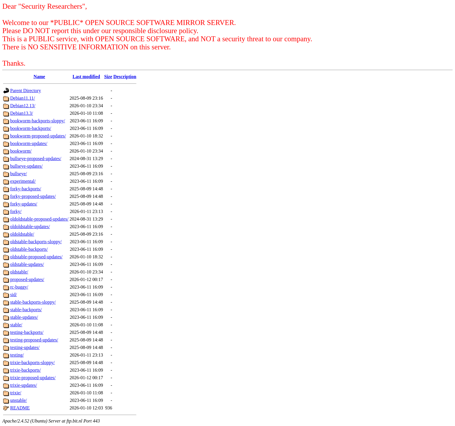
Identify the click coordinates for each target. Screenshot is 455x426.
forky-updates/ (23, 203)
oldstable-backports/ (29, 249)
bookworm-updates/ (28, 143)
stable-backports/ (26, 309)
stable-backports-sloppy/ (33, 302)
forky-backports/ (25, 188)
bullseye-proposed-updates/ (35, 158)
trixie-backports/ (25, 370)
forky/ (15, 211)
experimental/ (23, 181)
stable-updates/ (24, 317)
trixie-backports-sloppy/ (32, 362)
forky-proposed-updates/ (33, 196)
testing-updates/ (24, 347)
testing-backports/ (27, 332)
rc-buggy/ (19, 286)
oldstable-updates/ (27, 264)
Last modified (86, 76)
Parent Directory (25, 90)
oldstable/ (19, 271)
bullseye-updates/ (26, 166)
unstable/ (18, 400)
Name (39, 76)
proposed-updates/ (27, 279)
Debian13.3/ (21, 113)
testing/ (17, 354)
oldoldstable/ (22, 234)
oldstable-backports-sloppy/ (36, 241)
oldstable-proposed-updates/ (36, 256)
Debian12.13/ (22, 105)
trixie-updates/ (23, 385)
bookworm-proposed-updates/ (38, 135)
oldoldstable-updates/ (30, 226)
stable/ (16, 324)
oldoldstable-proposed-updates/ (39, 218)
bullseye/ (18, 173)
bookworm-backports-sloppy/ (37, 120)
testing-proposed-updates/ (34, 339)
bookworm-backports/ (30, 128)
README (20, 407)
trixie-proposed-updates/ (32, 377)
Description (124, 76)
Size (108, 76)
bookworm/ (21, 150)
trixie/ (15, 392)
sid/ (13, 294)
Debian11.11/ (22, 98)
